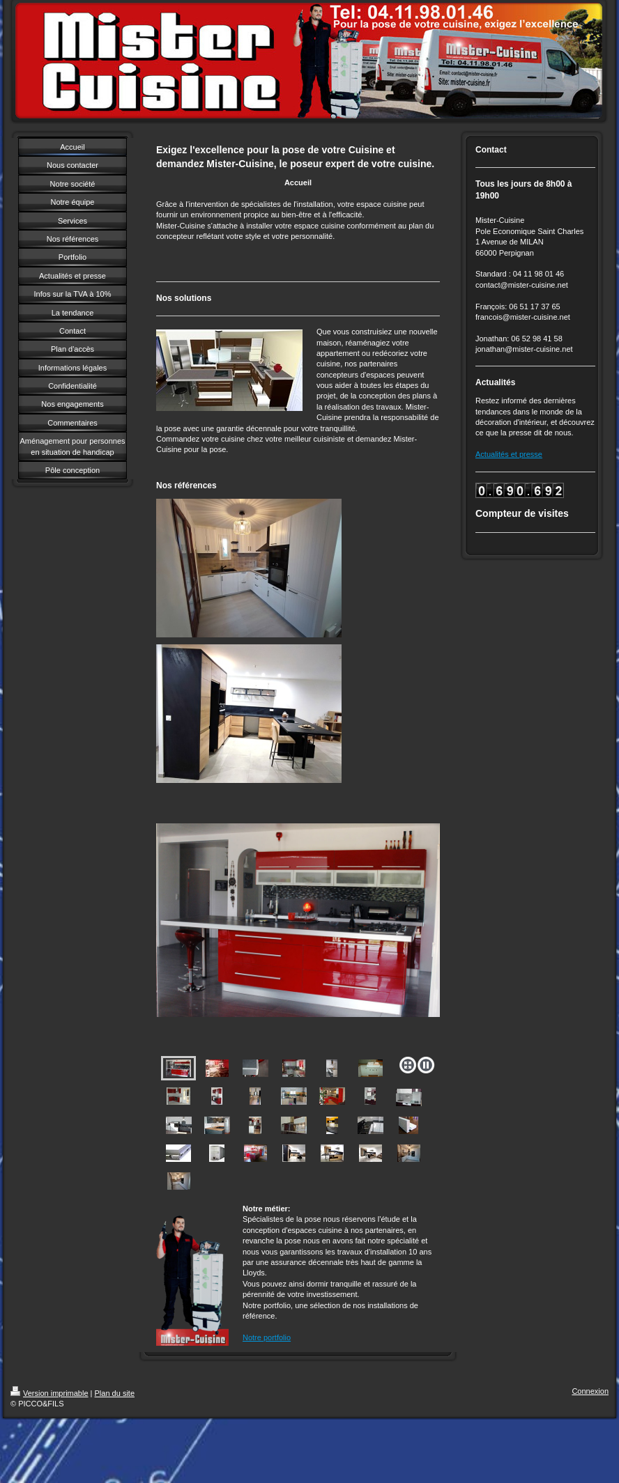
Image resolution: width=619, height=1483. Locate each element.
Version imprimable (49, 1393)
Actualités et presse (508, 454)
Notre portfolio (267, 1337)
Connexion (590, 1391)
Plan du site (115, 1393)
